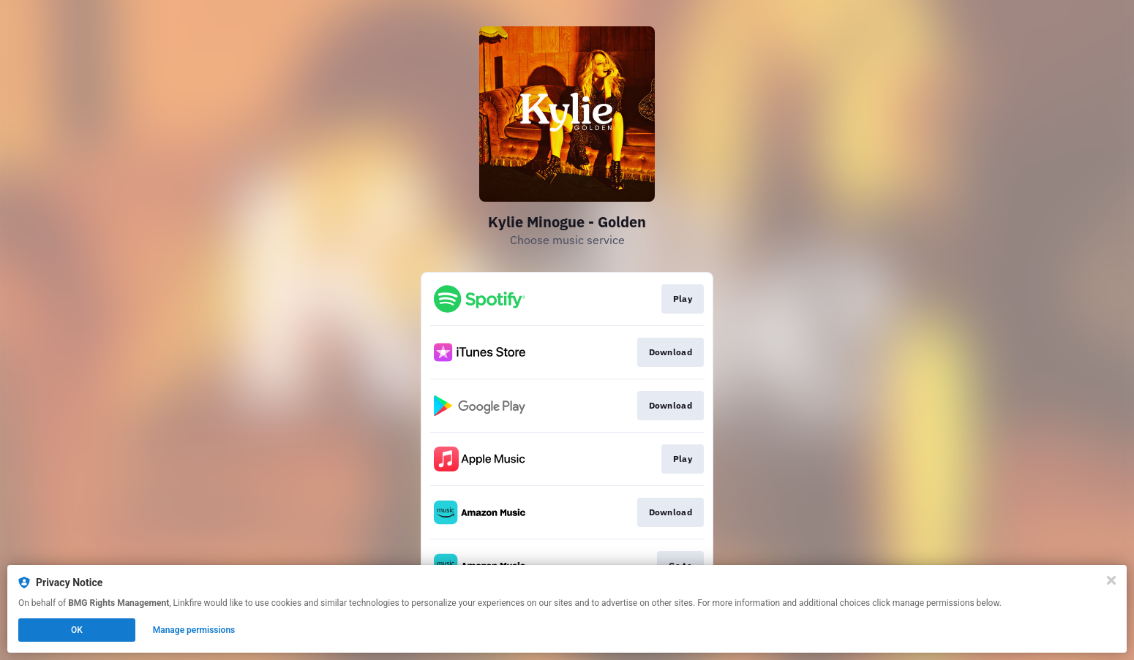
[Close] (1111, 580)
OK (77, 630)
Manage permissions (194, 630)
